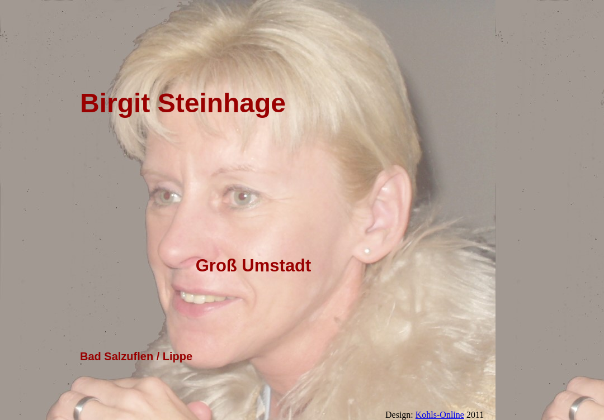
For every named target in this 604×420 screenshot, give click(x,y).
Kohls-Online (440, 414)
